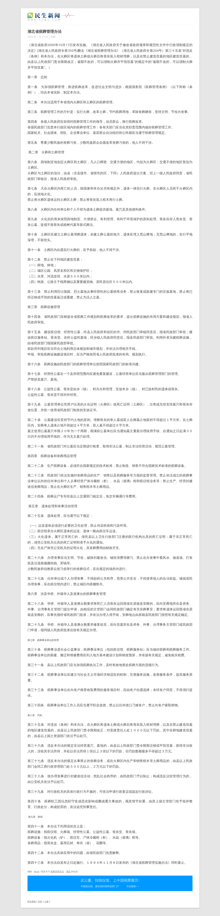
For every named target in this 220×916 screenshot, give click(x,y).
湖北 (68, 871)
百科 (40, 901)
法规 (53, 36)
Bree (36, 871)
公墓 (46, 901)
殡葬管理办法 (57, 871)
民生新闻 (32, 901)
